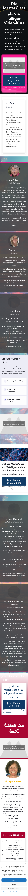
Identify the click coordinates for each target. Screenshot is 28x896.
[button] (26, 863)
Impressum (24, 891)
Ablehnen (14, 884)
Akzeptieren (14, 880)
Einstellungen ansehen (14, 888)
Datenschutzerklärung (14, 891)
